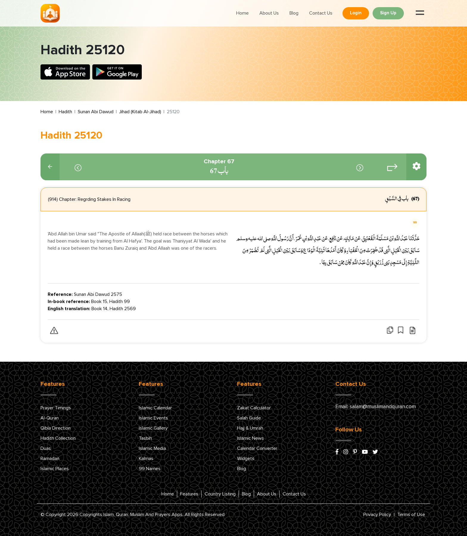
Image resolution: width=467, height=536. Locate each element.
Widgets (245, 458)
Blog (293, 13)
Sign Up (388, 13)
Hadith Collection (58, 438)
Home (242, 13)
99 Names (150, 468)
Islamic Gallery (153, 428)
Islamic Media (152, 448)
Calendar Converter (257, 448)
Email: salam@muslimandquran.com (375, 406)
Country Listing (220, 494)
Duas (46, 448)
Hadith (65, 111)
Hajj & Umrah (250, 428)
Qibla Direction (56, 428)
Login (356, 13)
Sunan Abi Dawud (95, 111)
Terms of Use (411, 514)
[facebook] (337, 452)
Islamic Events (153, 418)
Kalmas (146, 458)
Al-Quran (50, 418)
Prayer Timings (56, 408)
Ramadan (50, 458)
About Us (269, 13)
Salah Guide (249, 418)
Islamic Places (55, 468)
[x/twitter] (375, 452)
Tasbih (145, 438)
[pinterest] (355, 452)
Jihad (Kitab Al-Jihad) (140, 111)
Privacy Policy (377, 514)
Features (189, 494)
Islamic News (250, 438)
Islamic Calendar (155, 408)
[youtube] (365, 452)
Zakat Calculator (254, 408)
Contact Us (320, 13)
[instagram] (345, 452)
